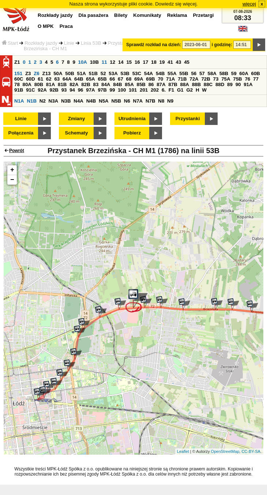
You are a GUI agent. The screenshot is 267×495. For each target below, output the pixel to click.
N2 (43, 101)
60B (255, 73)
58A (211, 73)
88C (208, 84)
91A (248, 84)
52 (103, 73)
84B (117, 84)
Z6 (37, 73)
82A (73, 84)
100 (122, 90)
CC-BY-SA (250, 451)
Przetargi (203, 15)
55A (172, 73)
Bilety (120, 15)
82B (85, 84)
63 (57, 79)
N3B (66, 101)
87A (161, 84)
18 (154, 62)
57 (202, 73)
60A (243, 73)
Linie (69, 43)
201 (144, 90)
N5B (116, 101)
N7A (138, 101)
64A (67, 79)
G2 (189, 90)
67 (120, 79)
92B (53, 90)
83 (95, 84)
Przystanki (188, 118)
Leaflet (183, 451)
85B (140, 84)
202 (155, 90)
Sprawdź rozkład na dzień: (153, 44)
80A (27, 84)
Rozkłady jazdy (41, 43)
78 (17, 84)
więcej (249, 4)
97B (102, 90)
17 (145, 62)
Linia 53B (91, 43)
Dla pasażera (94, 15)
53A (113, 73)
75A (225, 79)
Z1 (17, 62)
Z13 (46, 73)
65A (90, 79)
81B (62, 84)
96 (80, 90)
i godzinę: (222, 44)
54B (160, 73)
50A (57, 73)
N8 (161, 101)
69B (150, 79)
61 (40, 79)
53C (136, 73)
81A (50, 84)
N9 (170, 101)
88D (219, 84)
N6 (127, 101)
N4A (78, 101)
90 (238, 84)
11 (104, 62)
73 (216, 79)
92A (42, 90)
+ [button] (12, 170)
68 (129, 79)
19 (162, 62)
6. (164, 90)
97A (90, 90)
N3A (54, 101)
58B (223, 73)
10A (82, 62)
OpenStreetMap (225, 451)
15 (129, 62)
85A (129, 84)
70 (160, 79)
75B (237, 79)
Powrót (16, 150)
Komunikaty (147, 15)
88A (184, 84)
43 (178, 62)
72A (193, 79)
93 (64, 90)
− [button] (12, 180)
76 (247, 79)
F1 (171, 90)
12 (112, 62)
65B (102, 79)
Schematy (76, 133)
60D (30, 79)
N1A (19, 101)
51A (81, 73)
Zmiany (76, 118)
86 (151, 84)
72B (205, 79)
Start (10, 43)
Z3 (28, 73)
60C (18, 79)
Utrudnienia (132, 118)
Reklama (177, 15)
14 (121, 62)
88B (196, 84)
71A (170, 79)
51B (93, 73)
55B (183, 73)
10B (94, 62)
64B (78, 79)
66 (112, 79)
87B (172, 84)
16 (137, 62)
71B (182, 79)
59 (234, 73)
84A (105, 84)
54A (148, 73)
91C (30, 90)
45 (186, 62)
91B (18, 90)
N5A (104, 101)
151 (18, 73)
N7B (150, 101)
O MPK (46, 26)
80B (38, 84)
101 (133, 90)
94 (72, 90)
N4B (91, 101)
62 (49, 79)
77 (256, 79)
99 (112, 90)
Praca (66, 26)
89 (230, 84)
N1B (32, 101)
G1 (180, 90)
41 (170, 62)
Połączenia (21, 133)
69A (138, 79)
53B (124, 73)
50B (69, 73)
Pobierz (132, 133)
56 (193, 73)
